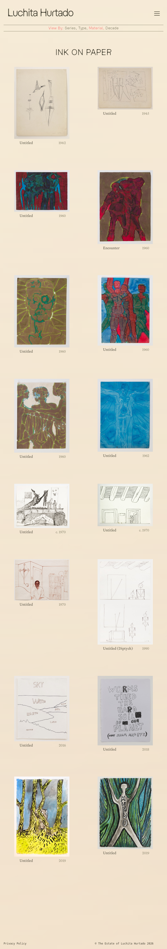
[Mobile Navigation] (157, 13)
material (96, 28)
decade (112, 28)
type (82, 28)
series (70, 28)
